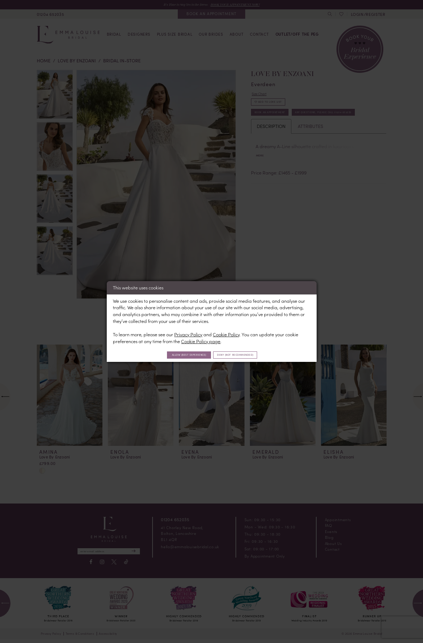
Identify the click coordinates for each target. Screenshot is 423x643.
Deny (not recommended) (244, 354)
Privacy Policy (188, 333)
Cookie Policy (226, 333)
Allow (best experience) (180, 354)
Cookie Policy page (200, 340)
